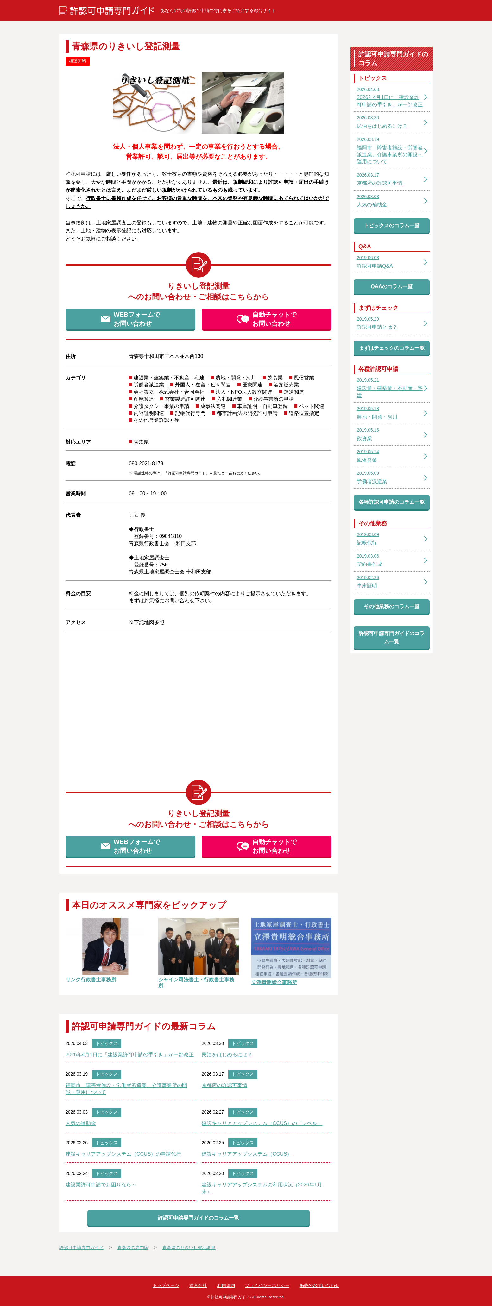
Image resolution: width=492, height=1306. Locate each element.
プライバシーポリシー (267, 1285)
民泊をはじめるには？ (227, 1054)
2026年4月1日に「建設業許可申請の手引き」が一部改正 (130, 1054)
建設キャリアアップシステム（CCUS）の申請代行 (123, 1154)
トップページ (166, 1285)
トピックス (107, 1043)
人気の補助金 (81, 1123)
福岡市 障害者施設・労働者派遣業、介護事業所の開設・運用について (126, 1089)
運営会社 (198, 1285)
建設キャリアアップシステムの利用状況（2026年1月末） (262, 1188)
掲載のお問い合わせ (319, 1285)
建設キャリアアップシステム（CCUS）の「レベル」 (262, 1123)
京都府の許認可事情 (224, 1085)
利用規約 (226, 1285)
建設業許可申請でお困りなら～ (101, 1184)
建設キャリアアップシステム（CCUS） (247, 1154)
